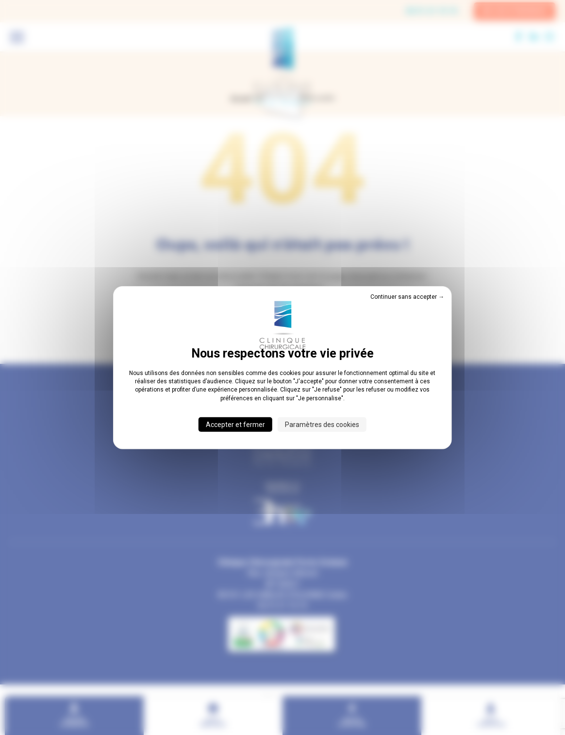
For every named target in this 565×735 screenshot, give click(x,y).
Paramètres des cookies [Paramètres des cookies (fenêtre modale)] (322, 424)
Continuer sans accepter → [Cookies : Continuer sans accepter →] (407, 296)
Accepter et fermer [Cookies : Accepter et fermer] (235, 424)
